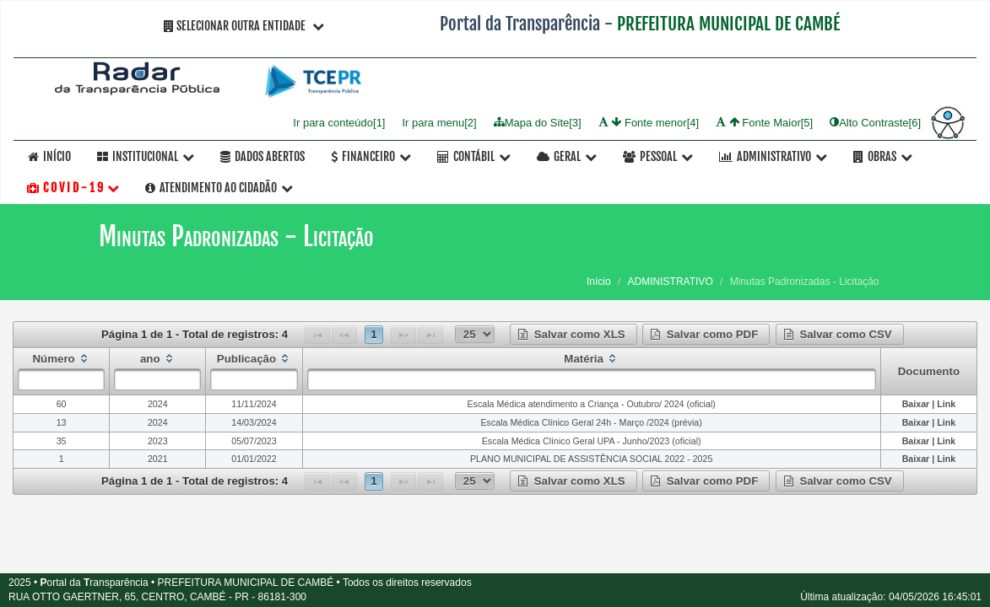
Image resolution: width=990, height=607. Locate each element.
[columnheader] (62, 371)
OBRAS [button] (882, 156)
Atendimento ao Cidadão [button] (219, 187)
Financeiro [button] (371, 156)
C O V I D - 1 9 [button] (73, 187)
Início (49, 156)
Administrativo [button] (773, 156)
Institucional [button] (145, 156)
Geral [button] (567, 156)
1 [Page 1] (373, 334)
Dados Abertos (262, 156)
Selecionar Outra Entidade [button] (244, 26)
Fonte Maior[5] (764, 121)
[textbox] (61, 379)
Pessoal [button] (658, 156)
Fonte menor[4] (648, 121)
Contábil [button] (474, 156)
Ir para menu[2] (439, 121)
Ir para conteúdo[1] (339, 121)
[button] (573, 334)
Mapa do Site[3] (538, 121)
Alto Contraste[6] (875, 121)
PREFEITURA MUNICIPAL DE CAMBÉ (728, 24)
